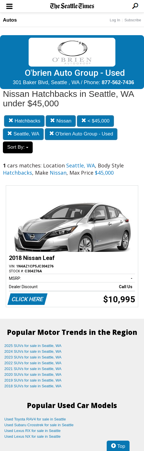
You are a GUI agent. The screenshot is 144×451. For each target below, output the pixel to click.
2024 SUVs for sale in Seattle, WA (33, 351)
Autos (10, 20)
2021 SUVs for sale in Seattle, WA (33, 369)
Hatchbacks (24, 121)
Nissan (60, 121)
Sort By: (17, 147)
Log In (115, 20)
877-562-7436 (118, 82)
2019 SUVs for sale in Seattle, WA (33, 380)
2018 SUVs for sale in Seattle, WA (33, 386)
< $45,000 (95, 121)
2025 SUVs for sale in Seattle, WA (33, 346)
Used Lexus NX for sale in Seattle (32, 436)
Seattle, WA (23, 134)
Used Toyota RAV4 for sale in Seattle (35, 419)
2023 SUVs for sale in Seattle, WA (33, 357)
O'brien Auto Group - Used (81, 134)
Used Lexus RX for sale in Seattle (32, 431)
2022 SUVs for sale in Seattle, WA (33, 363)
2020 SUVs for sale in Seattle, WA (33, 374)
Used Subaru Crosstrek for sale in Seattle (38, 425)
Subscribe (132, 20)
